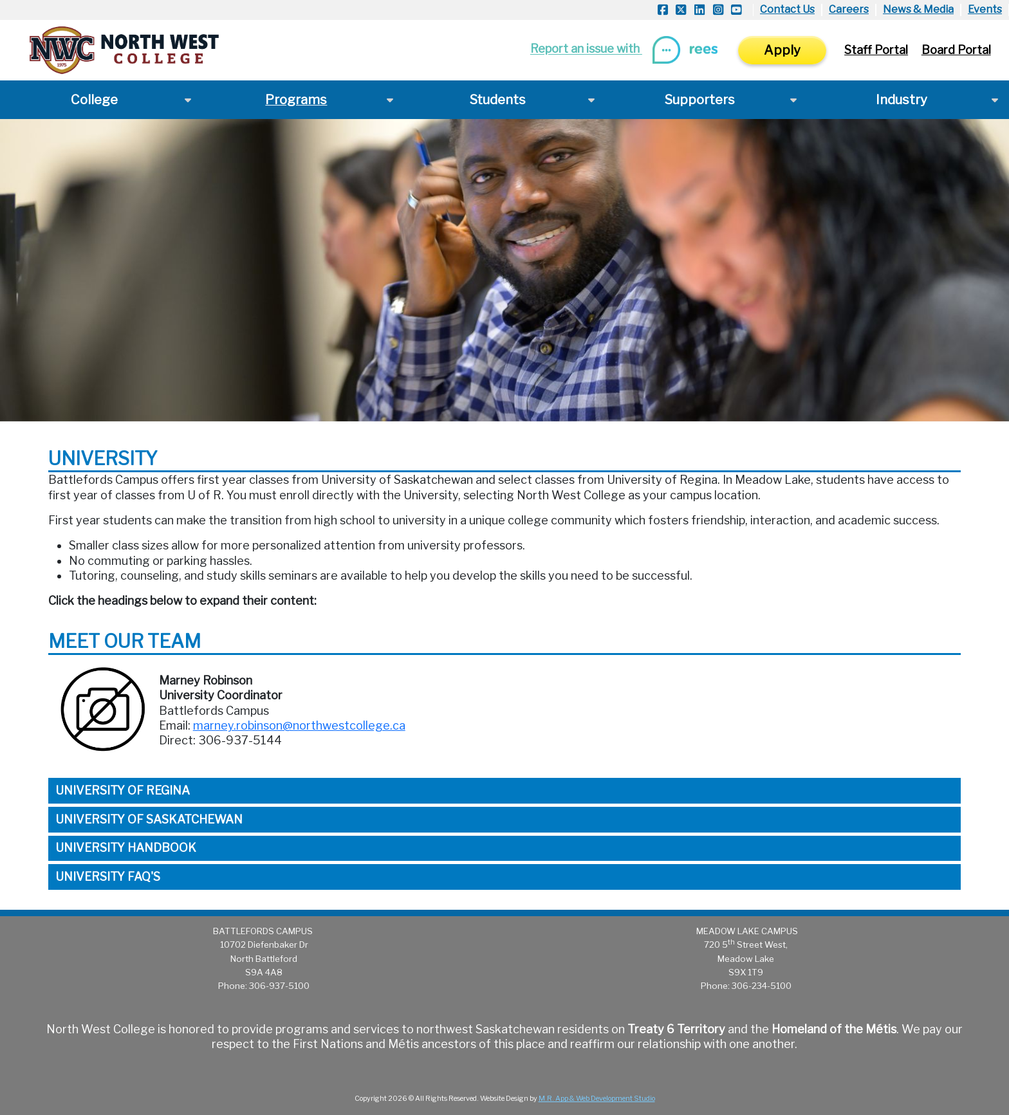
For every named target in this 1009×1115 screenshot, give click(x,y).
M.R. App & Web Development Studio (597, 1098)
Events (985, 9)
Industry (901, 99)
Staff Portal (876, 50)
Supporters (700, 99)
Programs (296, 99)
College (94, 99)
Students (498, 99)
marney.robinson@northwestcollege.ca (299, 725)
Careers (849, 9)
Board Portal (956, 50)
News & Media (918, 9)
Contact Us (787, 9)
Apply (782, 50)
